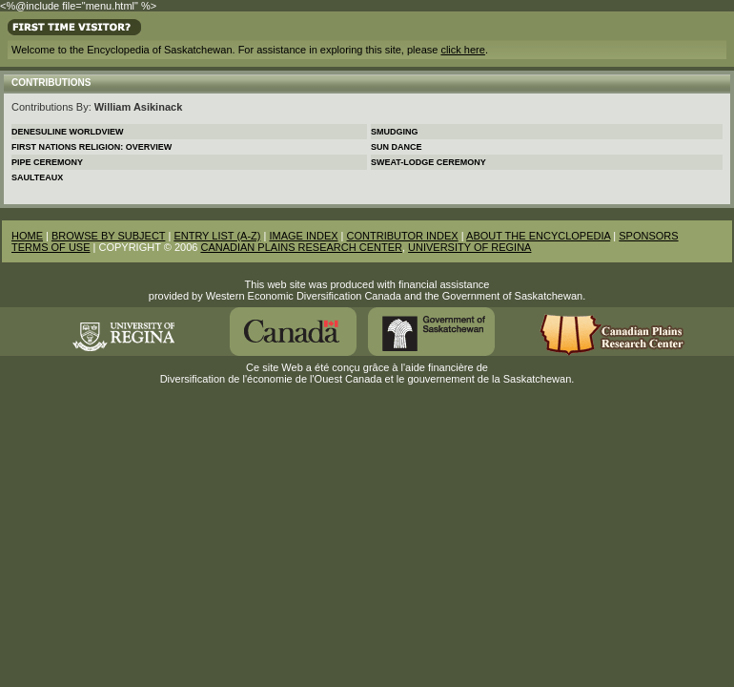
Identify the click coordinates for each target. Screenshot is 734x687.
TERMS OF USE (51, 247)
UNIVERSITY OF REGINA (469, 247)
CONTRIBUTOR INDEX (403, 235)
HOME (27, 235)
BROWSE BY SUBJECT (108, 235)
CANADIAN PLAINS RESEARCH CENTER (301, 247)
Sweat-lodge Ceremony (428, 162)
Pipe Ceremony (47, 162)
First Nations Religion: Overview (91, 147)
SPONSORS (648, 235)
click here (462, 49)
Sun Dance (396, 147)
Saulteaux (37, 177)
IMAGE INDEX (303, 235)
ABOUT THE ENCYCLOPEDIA (538, 235)
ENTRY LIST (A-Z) (216, 235)
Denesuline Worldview (67, 131)
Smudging (394, 131)
